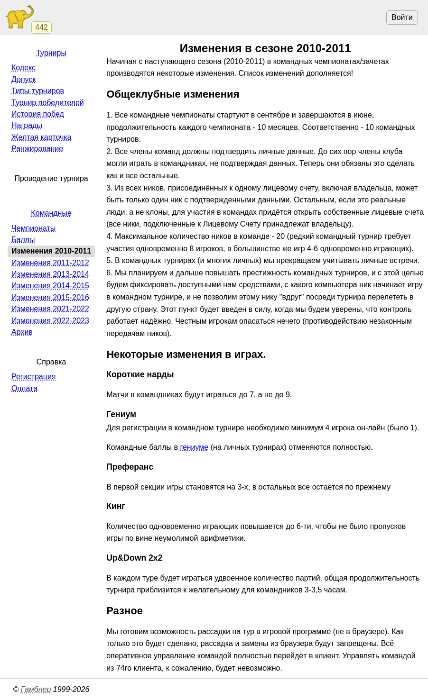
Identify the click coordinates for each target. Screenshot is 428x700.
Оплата (24, 388)
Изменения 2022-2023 (50, 321)
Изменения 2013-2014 (50, 274)
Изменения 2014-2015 (50, 286)
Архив (22, 332)
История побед (37, 114)
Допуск (23, 79)
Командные (51, 213)
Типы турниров (37, 91)
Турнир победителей (47, 103)
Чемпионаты (33, 228)
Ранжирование (37, 149)
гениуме (194, 447)
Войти (402, 17)
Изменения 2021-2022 (50, 309)
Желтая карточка (41, 137)
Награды (26, 125)
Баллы (23, 240)
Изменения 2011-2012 (50, 263)
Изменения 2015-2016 (50, 297)
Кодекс (23, 68)
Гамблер (36, 689)
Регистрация (33, 377)
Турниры (51, 53)
